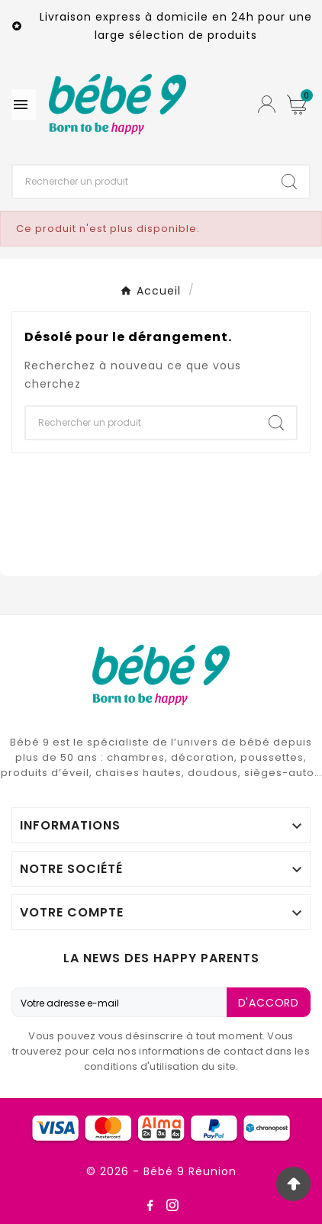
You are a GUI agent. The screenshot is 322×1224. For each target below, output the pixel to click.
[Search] (289, 181)
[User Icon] (266, 104)
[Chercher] (141, 182)
